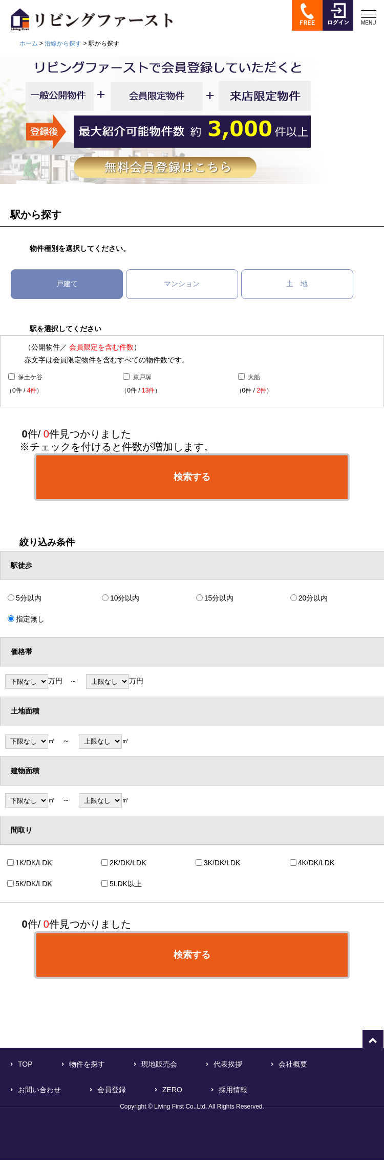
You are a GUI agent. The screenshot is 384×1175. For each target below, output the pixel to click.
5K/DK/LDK (33, 884)
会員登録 (111, 1090)
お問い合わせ (39, 1090)
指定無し (30, 619)
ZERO (172, 1090)
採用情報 (233, 1090)
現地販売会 (159, 1064)
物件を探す (87, 1064)
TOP (25, 1064)
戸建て (67, 284)
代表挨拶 (228, 1064)
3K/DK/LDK (222, 863)
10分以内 (125, 598)
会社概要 (293, 1064)
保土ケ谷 (30, 377)
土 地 (297, 284)
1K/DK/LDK (33, 863)
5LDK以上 (126, 884)
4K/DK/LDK (316, 863)
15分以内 (219, 598)
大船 (254, 377)
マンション (182, 284)
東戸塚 (142, 377)
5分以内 (28, 598)
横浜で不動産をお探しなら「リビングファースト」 (86, 19)
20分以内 (313, 598)
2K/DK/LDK (128, 863)
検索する (192, 477)
